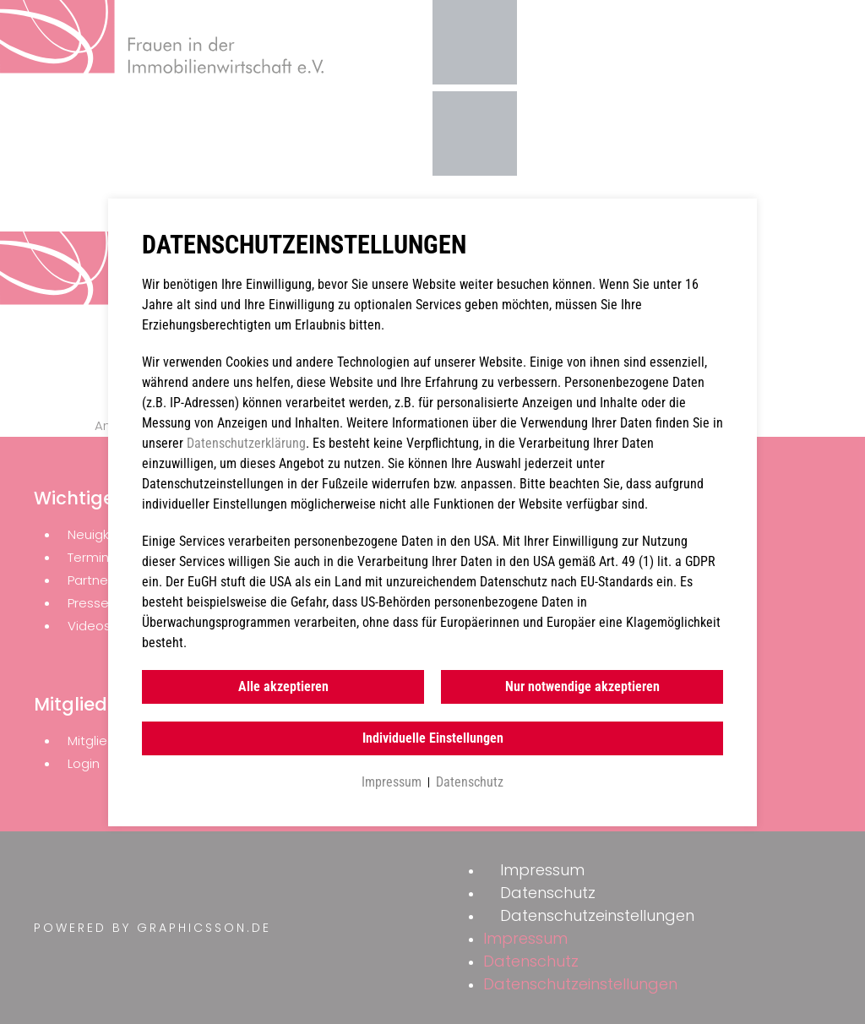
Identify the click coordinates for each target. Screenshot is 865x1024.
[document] (432, 512)
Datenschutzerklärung (246, 443)
